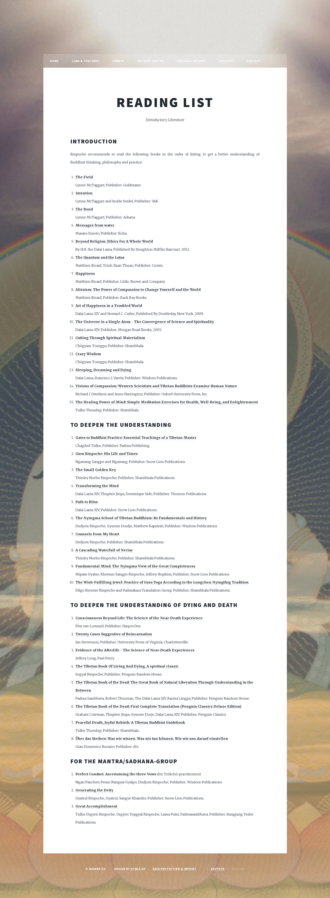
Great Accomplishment (96, 806)
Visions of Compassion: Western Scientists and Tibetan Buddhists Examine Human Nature (156, 386)
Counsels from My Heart (97, 534)
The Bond (84, 209)
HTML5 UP (138, 869)
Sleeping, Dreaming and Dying (103, 370)
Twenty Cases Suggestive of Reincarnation (113, 634)
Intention (84, 193)
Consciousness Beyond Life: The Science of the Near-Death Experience (139, 618)
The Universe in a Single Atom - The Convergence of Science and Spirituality (144, 322)
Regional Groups (191, 61)
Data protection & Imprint (174, 869)
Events (118, 61)
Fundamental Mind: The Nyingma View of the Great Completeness (135, 566)
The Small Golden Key (95, 470)
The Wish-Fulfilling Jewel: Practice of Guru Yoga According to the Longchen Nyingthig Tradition (162, 582)
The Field (84, 177)
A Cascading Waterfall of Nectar (104, 550)
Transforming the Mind (97, 486)
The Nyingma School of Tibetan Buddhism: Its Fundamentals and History (141, 518)
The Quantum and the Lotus (100, 257)
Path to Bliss (86, 502)
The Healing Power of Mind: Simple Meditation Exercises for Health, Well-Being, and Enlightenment (166, 402)
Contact (253, 61)
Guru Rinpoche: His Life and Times (106, 454)
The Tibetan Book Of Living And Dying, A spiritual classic (127, 666)
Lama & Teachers (85, 61)
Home (54, 61)
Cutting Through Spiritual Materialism (110, 338)
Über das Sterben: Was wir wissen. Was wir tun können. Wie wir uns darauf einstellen (151, 738)
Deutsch (218, 869)
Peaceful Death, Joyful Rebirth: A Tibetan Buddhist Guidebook (130, 722)
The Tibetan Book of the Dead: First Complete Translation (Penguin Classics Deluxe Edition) (158, 706)
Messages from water (94, 225)
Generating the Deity (94, 790)
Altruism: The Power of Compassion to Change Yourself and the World (138, 289)
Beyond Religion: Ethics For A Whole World (114, 241)
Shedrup (226, 61)
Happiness (85, 273)
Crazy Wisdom (88, 354)
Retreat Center (151, 61)
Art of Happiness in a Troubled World (108, 305)
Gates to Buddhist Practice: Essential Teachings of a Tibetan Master (135, 437)
